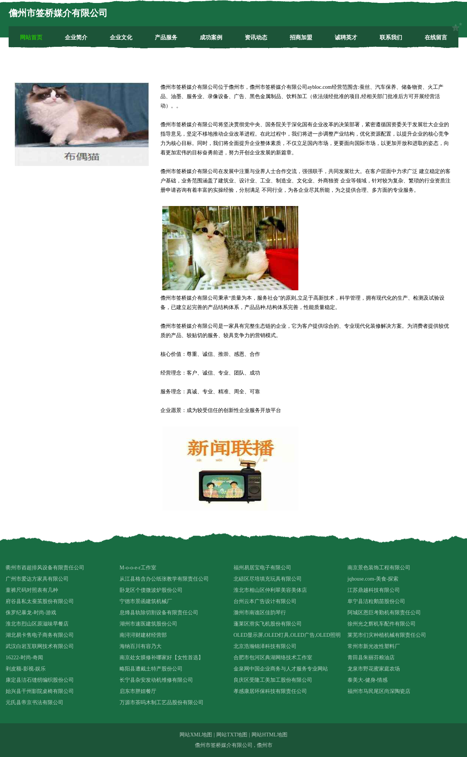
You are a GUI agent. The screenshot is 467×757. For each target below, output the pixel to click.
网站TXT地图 (231, 735)
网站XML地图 (196, 735)
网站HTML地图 (269, 735)
